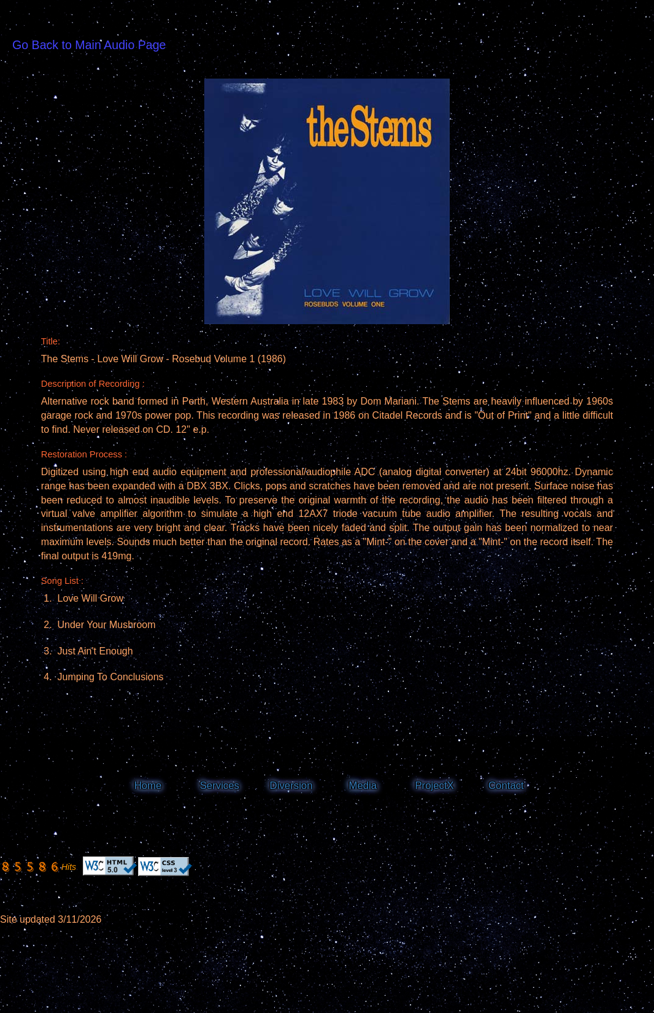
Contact (506, 785)
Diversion (291, 785)
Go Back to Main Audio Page (89, 45)
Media (362, 785)
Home (148, 785)
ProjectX (434, 785)
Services (219, 785)
